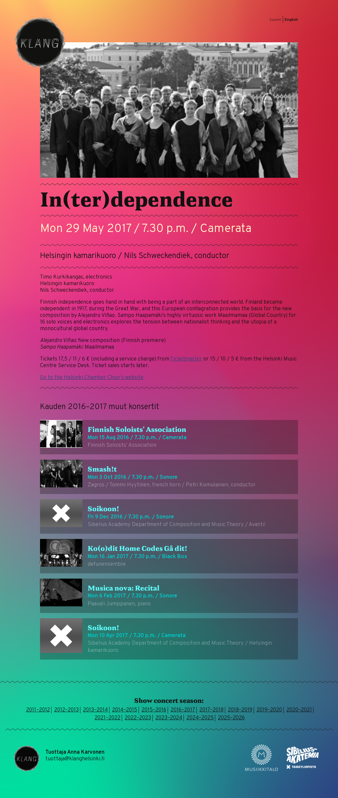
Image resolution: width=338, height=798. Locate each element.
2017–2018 (211, 710)
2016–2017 (183, 710)
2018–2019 (240, 710)
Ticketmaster (186, 359)
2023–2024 (168, 718)
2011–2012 (38, 710)
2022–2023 (138, 718)
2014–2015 (124, 710)
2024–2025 (200, 718)
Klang (40, 42)
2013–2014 (95, 710)
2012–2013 (66, 710)
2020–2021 (299, 710)
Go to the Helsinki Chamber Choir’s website (92, 377)
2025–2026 (231, 718)
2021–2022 (107, 718)
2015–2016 (154, 710)
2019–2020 (269, 710)
